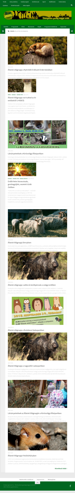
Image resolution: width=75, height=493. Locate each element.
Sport (41, 2)
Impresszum (40, 482)
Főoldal (5, 28)
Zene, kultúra (13, 2)
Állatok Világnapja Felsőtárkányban (22, 457)
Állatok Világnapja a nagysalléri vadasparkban (26, 368)
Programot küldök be (47, 28)
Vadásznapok (23, 2)
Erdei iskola (58, 2)
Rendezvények (24, 180)
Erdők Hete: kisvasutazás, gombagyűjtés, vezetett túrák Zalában (20, 186)
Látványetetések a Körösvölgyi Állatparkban (25, 155)
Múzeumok (29, 28)
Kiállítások (49, 2)
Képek (36, 28)
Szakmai (67, 2)
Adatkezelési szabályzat (27, 482)
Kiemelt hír (20, 96)
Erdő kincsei (33, 2)
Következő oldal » (61, 470)
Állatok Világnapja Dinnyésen (19, 244)
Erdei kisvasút (7, 6)
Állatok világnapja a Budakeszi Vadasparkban (26, 332)
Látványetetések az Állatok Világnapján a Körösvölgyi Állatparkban (35, 415)
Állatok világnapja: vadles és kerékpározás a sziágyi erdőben (32, 287)
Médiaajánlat (51, 482)
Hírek (21, 28)
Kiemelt (14, 96)
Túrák (4, 2)
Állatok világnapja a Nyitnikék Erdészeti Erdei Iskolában (30, 72)
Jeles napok (17, 6)
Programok (14, 28)
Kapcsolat (60, 28)
